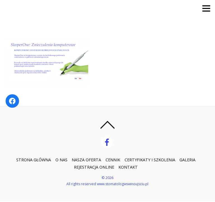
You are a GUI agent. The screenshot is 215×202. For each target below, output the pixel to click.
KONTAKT (128, 167)
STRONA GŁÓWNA (33, 159)
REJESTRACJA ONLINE (94, 167)
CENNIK (113, 159)
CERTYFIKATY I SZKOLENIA (150, 159)
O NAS (61, 159)
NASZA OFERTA (86, 159)
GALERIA (187, 159)
